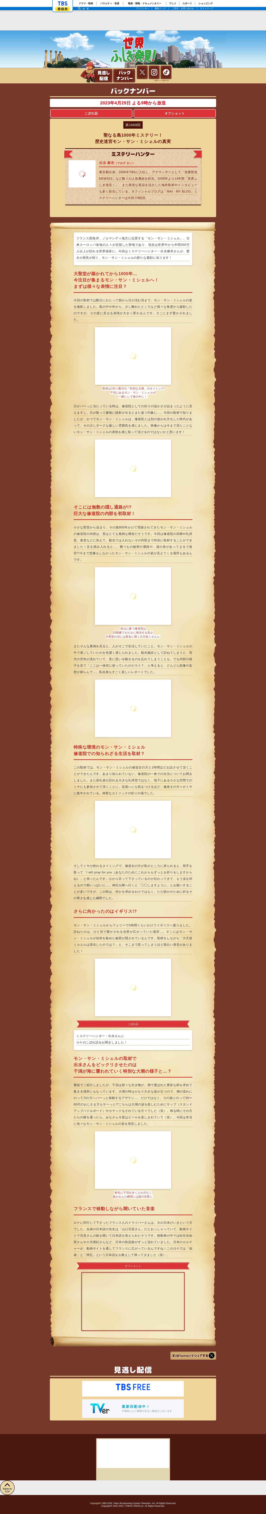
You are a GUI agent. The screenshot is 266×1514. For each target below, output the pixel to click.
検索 (86, 8)
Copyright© (95, 1503)
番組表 (62, 9)
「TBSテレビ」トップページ (62, 3)
